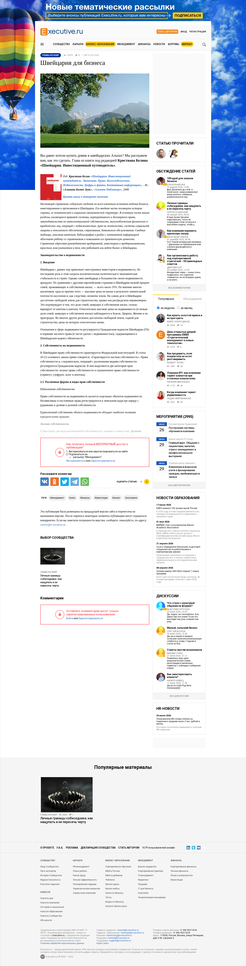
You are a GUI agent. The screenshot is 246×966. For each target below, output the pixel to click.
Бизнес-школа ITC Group (181, 439)
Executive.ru (59, 935)
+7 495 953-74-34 (188, 930)
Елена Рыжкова (176, 184)
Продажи (142, 884)
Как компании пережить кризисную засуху (181, 232)
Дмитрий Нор (174, 267)
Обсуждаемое (192, 299)
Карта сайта (102, 943)
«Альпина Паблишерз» (108, 189)
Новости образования (51, 911)
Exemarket (143, 893)
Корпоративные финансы (183, 866)
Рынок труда (79, 875)
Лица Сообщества (49, 866)
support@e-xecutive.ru (120, 940)
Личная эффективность (85, 880)
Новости (159, 44)
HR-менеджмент (81, 866)
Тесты (108, 897)
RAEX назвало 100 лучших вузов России (176, 508)
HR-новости (46, 920)
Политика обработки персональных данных (62, 943)
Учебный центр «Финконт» (182, 463)
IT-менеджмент (145, 875)
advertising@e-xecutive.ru (119, 935)
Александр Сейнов (177, 237)
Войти (69, 618)
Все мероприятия (179, 485)
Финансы (144, 44)
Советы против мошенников (184, 649)
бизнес (116, 497)
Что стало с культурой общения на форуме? (181, 604)
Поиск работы (80, 871)
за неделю (168, 308)
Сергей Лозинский (177, 212)
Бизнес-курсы (112, 884)
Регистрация (197, 31)
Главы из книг (48, 572)
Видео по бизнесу (114, 902)
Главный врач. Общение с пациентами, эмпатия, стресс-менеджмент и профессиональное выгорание (184, 449)
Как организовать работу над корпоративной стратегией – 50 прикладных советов (184, 259)
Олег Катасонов (176, 631)
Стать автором (167, 31)
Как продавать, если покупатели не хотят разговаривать (179, 356)
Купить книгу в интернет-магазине (85, 196)
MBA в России (112, 871)
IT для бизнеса (145, 888)
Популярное (166, 299)
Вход (184, 31)
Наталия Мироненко (178, 382)
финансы (85, 497)
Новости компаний (49, 902)
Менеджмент (126, 44)
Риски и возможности (182, 875)
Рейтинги (110, 880)
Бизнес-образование (100, 44)
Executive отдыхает (50, 884)
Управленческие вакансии (86, 888)
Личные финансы (179, 871)
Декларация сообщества (98, 847)
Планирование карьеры (84, 884)
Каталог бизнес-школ (116, 906)
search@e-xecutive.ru (128, 930)
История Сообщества (51, 875)
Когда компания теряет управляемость (181, 393)
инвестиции (101, 497)
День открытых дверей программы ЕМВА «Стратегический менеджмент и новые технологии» (181, 337)
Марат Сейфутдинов (178, 321)
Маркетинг (143, 880)
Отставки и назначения (52, 907)
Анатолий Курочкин (178, 609)
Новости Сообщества (51, 916)
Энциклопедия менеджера (152, 897)
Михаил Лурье (175, 653)
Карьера (78, 44)
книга (72, 497)
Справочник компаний (84, 893)
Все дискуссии (179, 696)
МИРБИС (187, 44)
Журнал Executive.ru (50, 880)
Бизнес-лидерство (147, 866)
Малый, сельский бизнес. (182, 627)
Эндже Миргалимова (179, 398)
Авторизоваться (76, 460)
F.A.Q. (60, 847)
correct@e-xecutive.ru (53, 524)
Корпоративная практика (150, 871)
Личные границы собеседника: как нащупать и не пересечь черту (184, 206)
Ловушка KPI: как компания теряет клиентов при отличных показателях (184, 375)
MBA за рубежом (113, 875)
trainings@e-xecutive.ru (132, 933)
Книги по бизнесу (114, 893)
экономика (131, 497)
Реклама (72, 847)
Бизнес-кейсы (112, 888)
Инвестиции (177, 880)
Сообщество (61, 44)
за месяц (186, 308)
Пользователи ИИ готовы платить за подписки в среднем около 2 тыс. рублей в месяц (178, 721)
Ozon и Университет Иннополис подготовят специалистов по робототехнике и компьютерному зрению (178, 549)
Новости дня (46, 898)
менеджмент (57, 497)
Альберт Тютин (175, 362)
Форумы (173, 44)
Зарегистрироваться (103, 460)
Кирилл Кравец (175, 680)
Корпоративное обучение (118, 866)
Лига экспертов (48, 871)
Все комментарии (179, 287)
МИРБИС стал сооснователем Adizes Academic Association (175, 526)
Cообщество (47, 860)
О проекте (47, 847)
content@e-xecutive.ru (118, 938)
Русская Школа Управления (183, 424)
